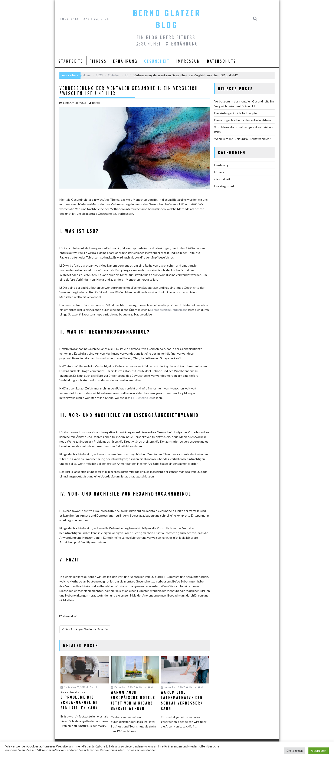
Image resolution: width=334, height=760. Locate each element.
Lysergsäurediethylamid (166, 415)
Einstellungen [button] (294, 750)
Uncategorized (224, 186)
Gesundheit (157, 61)
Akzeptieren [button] (318, 750)
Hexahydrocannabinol (162, 493)
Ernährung (125, 61)
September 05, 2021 (72, 687)
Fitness (98, 61)
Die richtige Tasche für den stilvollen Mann (242, 120)
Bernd (94, 103)
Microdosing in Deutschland (168, 309)
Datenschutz (221, 61)
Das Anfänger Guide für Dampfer (86, 629)
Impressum (188, 61)
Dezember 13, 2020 (123, 687)
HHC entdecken (142, 397)
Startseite (70, 61)
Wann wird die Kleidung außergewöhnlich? (242, 139)
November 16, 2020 (173, 687)
